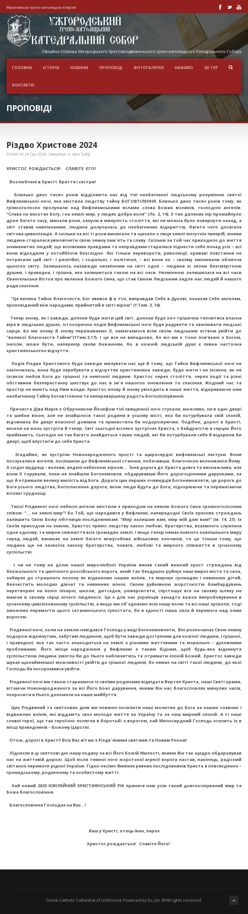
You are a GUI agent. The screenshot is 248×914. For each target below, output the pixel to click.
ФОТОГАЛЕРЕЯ (148, 67)
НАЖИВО (184, 67)
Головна (22, 67)
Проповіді (110, 67)
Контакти (23, 85)
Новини (79, 67)
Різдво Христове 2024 (51, 144)
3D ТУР (211, 67)
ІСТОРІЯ (51, 67)
